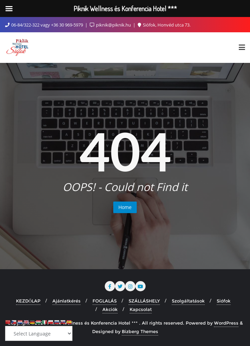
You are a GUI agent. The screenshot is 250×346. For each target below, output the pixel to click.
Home (125, 207)
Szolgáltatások (188, 301)
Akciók (110, 309)
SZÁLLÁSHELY (144, 301)
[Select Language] (38, 333)
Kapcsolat (141, 309)
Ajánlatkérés (66, 301)
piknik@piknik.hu (111, 25)
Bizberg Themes (140, 331)
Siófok (224, 301)
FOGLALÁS (105, 301)
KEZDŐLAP (28, 301)
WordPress (226, 323)
